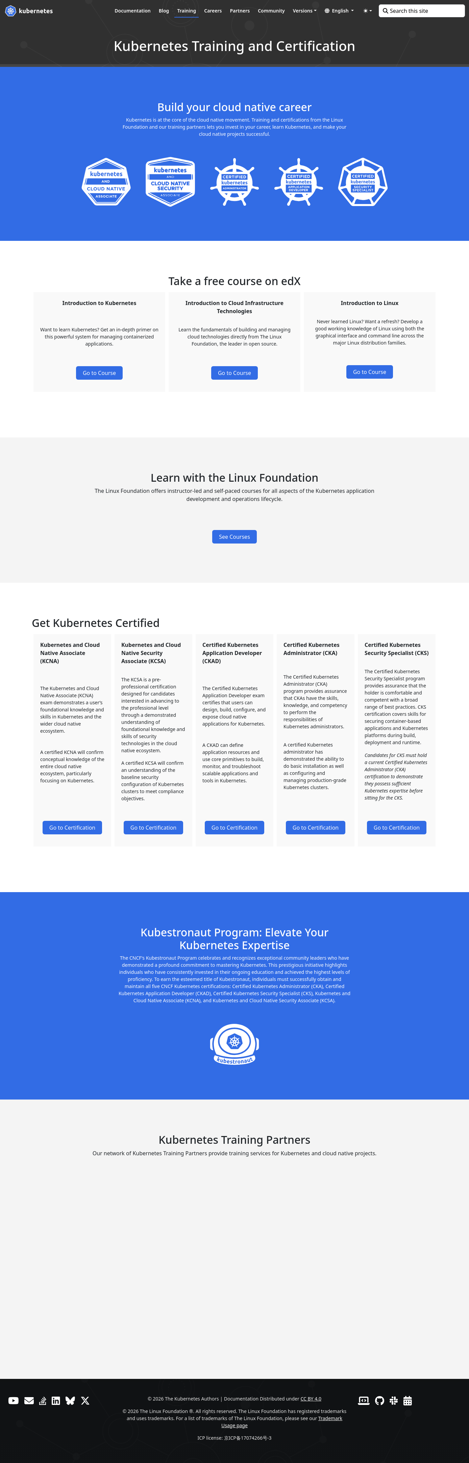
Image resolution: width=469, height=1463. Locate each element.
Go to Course (99, 373)
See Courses (234, 536)
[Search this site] (422, 10)
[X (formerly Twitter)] (85, 1400)
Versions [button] (303, 10)
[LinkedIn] (56, 1400)
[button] (339, 10)
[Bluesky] (70, 1400)
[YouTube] (13, 1400)
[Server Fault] (42, 1400)
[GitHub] (379, 1400)
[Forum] (29, 1400)
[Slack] (394, 1400)
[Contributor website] (364, 1400)
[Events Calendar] (407, 1400)
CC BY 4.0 (310, 1398)
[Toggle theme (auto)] (368, 10)
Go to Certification (72, 827)
